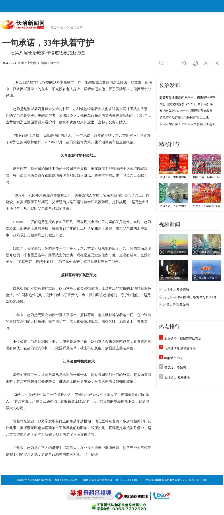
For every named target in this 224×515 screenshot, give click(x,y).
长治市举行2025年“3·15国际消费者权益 (186, 111)
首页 (53, 27)
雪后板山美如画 (175, 367)
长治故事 (76, 27)
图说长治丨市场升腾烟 (173, 166)
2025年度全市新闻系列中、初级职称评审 (187, 97)
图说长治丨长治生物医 (173, 195)
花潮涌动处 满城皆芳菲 (180, 348)
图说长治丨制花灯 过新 (206, 195)
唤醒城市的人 (173, 358)
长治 (63, 27)
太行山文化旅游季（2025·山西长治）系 (186, 104)
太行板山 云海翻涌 (177, 377)
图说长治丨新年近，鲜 (206, 166)
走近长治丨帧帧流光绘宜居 (182, 338)
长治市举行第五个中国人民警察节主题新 (187, 124)
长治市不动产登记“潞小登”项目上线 (184, 117)
